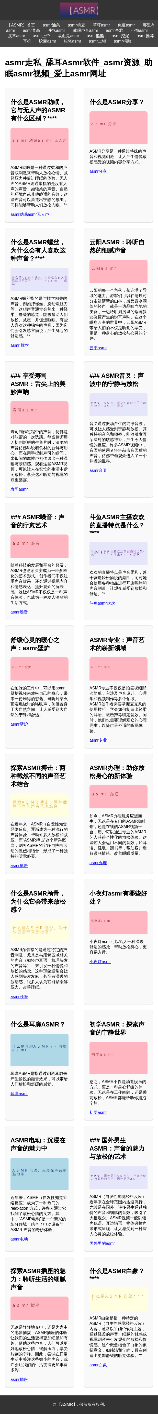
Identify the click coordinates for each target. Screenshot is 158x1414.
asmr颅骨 (19, 996)
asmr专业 (98, 740)
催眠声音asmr (85, 30)
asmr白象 (98, 1365)
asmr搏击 (19, 865)
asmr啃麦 (76, 25)
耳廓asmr (19, 1093)
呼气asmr (56, 30)
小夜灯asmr (100, 961)
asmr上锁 (97, 41)
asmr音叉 (98, 470)
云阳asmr (98, 348)
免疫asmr (126, 25)
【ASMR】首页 (21, 25)
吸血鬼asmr (68, 36)
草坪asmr (101, 25)
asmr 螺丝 (19, 345)
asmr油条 (51, 25)
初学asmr (98, 1112)
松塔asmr (72, 41)
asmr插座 (19, 1379)
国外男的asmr (102, 1243)
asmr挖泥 (120, 36)
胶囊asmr (47, 41)
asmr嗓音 (19, 612)
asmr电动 (19, 1239)
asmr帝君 (114, 30)
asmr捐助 (122, 41)
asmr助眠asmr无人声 (29, 214)
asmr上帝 (41, 36)
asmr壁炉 (19, 724)
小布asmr (139, 30)
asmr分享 (98, 171)
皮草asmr (16, 36)
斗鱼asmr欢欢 (102, 603)
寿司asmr (19, 489)
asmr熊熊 (95, 36)
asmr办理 (98, 863)
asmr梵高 (31, 30)
